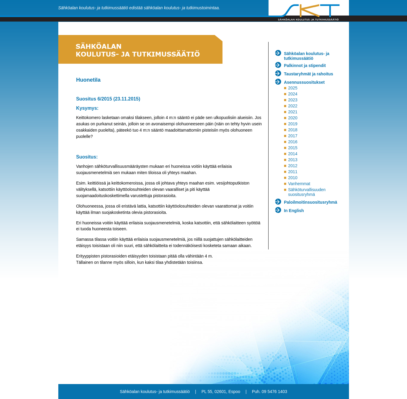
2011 (292, 171)
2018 (292, 129)
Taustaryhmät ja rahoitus (308, 73)
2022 (292, 105)
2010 (292, 177)
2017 (292, 135)
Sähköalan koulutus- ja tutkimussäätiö (307, 56)
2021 (292, 111)
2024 (292, 94)
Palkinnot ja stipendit (305, 65)
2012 (292, 165)
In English (294, 210)
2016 (292, 141)
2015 (292, 147)
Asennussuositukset (304, 82)
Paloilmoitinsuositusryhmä (310, 202)
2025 (292, 88)
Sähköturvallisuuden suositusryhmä (306, 192)
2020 (292, 117)
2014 (292, 153)
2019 (292, 123)
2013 (292, 159)
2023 (292, 100)
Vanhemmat (299, 183)
